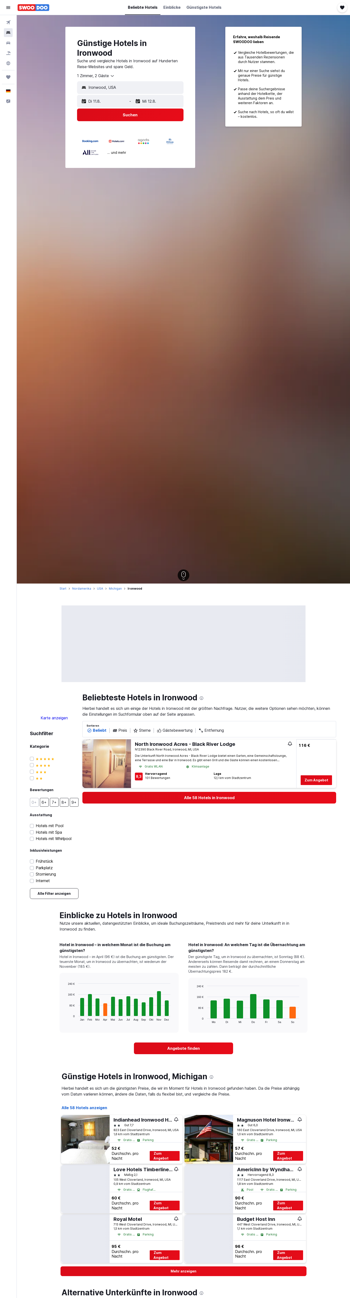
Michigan (115, 588)
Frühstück (44, 861)
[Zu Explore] (8, 63)
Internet (43, 880)
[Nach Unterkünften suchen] (8, 32)
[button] (8, 7)
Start (63, 588)
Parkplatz (44, 868)
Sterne (142, 730)
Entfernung (211, 730)
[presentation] (201, 698)
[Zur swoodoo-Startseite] (33, 7)
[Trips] (8, 77)
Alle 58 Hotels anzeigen (84, 1107)
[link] (54, 893)
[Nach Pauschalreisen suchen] (8, 53)
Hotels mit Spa (49, 832)
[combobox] (96, 75)
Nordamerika (81, 588)
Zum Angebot (316, 780)
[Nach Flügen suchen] (8, 22)
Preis (120, 730)
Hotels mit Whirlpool (53, 838)
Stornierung (46, 874)
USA (100, 588)
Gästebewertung (174, 730)
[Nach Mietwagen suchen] (8, 43)
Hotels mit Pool (49, 825)
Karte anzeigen (54, 718)
